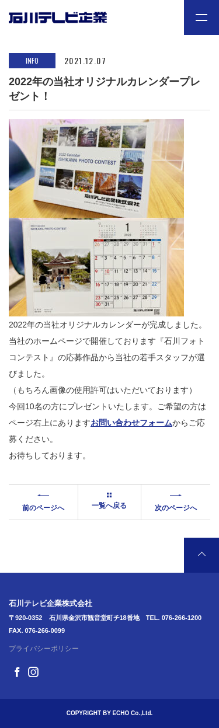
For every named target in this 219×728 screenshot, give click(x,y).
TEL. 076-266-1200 (173, 617)
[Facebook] (17, 670)
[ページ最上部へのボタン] (201, 555)
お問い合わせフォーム (131, 422)
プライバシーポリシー (44, 649)
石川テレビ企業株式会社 (50, 603)
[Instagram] (33, 670)
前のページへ (43, 500)
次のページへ (176, 500)
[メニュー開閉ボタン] (201, 17)
